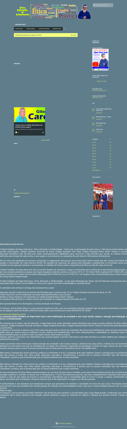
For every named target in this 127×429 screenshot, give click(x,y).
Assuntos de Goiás (44, 28)
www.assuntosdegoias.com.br (13, 314)
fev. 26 (94, 145)
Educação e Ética (101, 81)
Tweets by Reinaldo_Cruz (99, 90)
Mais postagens (46, 140)
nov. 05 (94, 168)
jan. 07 (94, 148)
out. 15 (94, 151)
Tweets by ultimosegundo (21, 193)
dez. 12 (94, 156)
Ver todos (73, 35)
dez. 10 (94, 159)
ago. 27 (94, 153)
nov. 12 (94, 165)
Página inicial (19, 28)
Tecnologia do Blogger (63, 423)
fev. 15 (94, 142)
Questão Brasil (30, 28)
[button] (43, 133)
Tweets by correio (97, 97)
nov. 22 (94, 162)
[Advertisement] (46, 49)
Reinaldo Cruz (57, 28)
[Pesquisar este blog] (104, 5)
